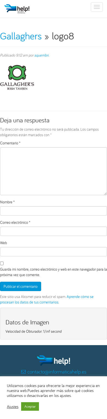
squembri (41, 55)
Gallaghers (21, 35)
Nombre (7, 202)
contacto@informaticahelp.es (56, 371)
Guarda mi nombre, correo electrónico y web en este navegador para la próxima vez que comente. (53, 272)
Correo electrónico (15, 222)
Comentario (10, 143)
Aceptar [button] (30, 406)
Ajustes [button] (12, 406)
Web (3, 242)
